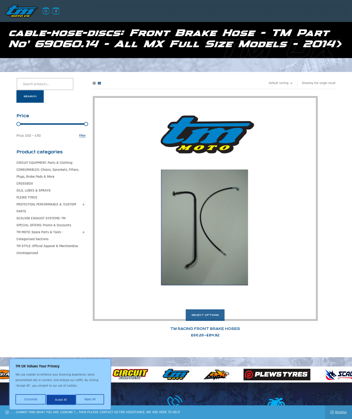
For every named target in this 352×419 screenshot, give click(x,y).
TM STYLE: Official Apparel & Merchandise (47, 246)
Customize (30, 400)
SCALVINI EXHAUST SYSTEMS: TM (40, 218)
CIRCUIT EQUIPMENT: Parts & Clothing (44, 162)
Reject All (60, 400)
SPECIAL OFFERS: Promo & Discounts (43, 225)
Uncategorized (27, 253)
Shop (159, 396)
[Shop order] (280, 83)
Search (30, 96)
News (146, 396)
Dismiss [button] (341, 412)
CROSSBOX (24, 183)
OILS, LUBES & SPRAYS (33, 190)
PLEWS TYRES (26, 197)
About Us (131, 396)
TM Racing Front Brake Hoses (131, 180)
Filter (82, 135)
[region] (60, 385)
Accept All (90, 400)
